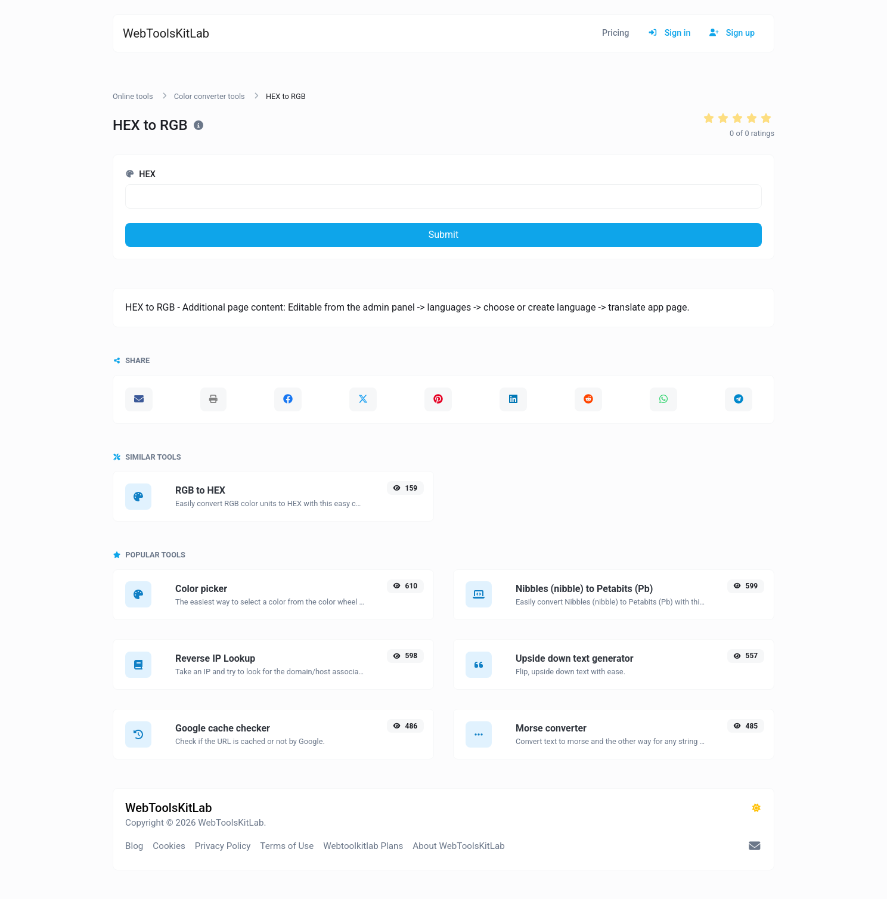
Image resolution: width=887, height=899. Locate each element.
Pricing (615, 33)
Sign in (669, 33)
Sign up (732, 33)
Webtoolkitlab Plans (363, 846)
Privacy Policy (223, 846)
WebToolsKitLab (166, 33)
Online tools (133, 96)
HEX (140, 174)
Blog (134, 846)
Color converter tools (209, 96)
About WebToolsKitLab (458, 846)
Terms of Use (287, 846)
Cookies (169, 846)
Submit (443, 234)
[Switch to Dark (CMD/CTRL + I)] (756, 808)
